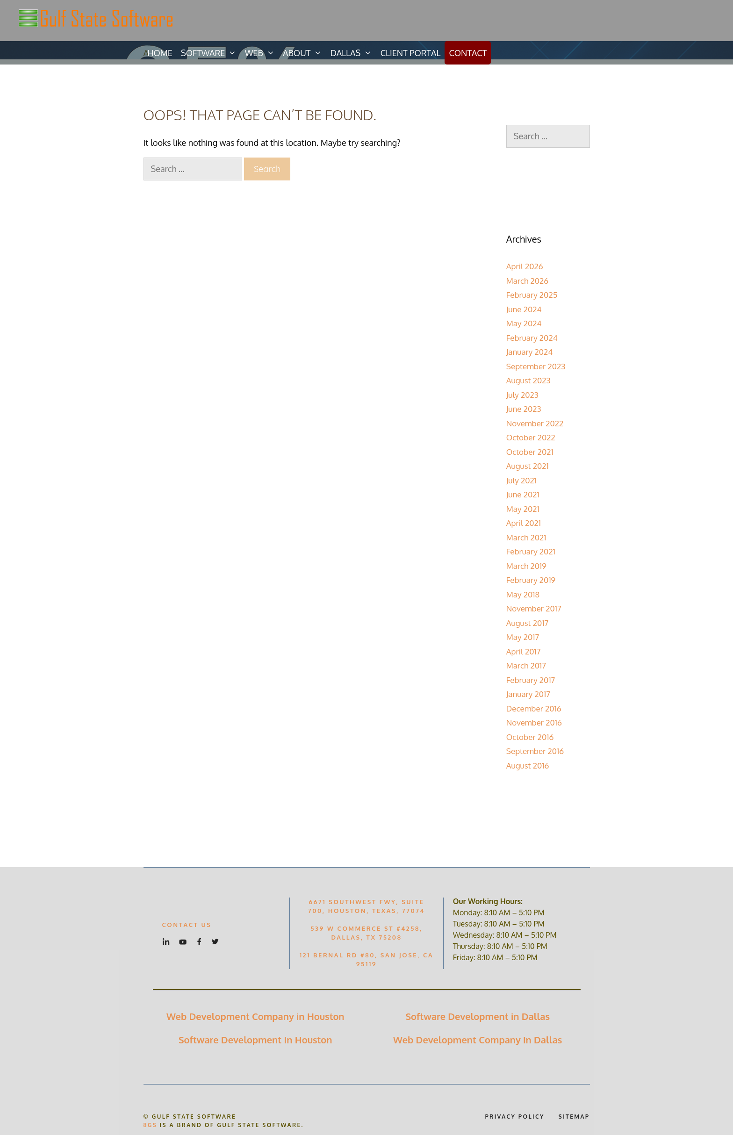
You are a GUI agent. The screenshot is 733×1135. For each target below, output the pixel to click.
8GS (151, 1124)
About (304, 53)
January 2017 (528, 694)
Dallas (353, 53)
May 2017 (522, 637)
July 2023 (522, 395)
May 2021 (522, 509)
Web (262, 53)
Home (160, 53)
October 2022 (530, 437)
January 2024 (529, 352)
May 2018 (523, 594)
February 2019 (531, 580)
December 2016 (533, 708)
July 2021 (521, 480)
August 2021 (527, 466)
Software (211, 53)
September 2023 (536, 366)
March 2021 (526, 537)
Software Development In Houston (255, 1040)
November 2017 (533, 608)
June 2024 (524, 309)
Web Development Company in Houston (255, 1016)
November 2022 (535, 423)
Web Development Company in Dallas (477, 1040)
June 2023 (523, 409)
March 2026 (527, 281)
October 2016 (530, 737)
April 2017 (523, 651)
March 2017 (526, 665)
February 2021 (530, 551)
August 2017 (527, 623)
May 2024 (524, 323)
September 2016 (535, 751)
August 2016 (527, 765)
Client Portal (411, 53)
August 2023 (528, 380)
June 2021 (522, 494)
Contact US (187, 924)
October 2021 (529, 452)
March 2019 (526, 566)
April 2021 (523, 523)
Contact (468, 53)
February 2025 (532, 295)
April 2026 (524, 266)
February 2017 (530, 680)
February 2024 (532, 338)
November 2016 (534, 722)
